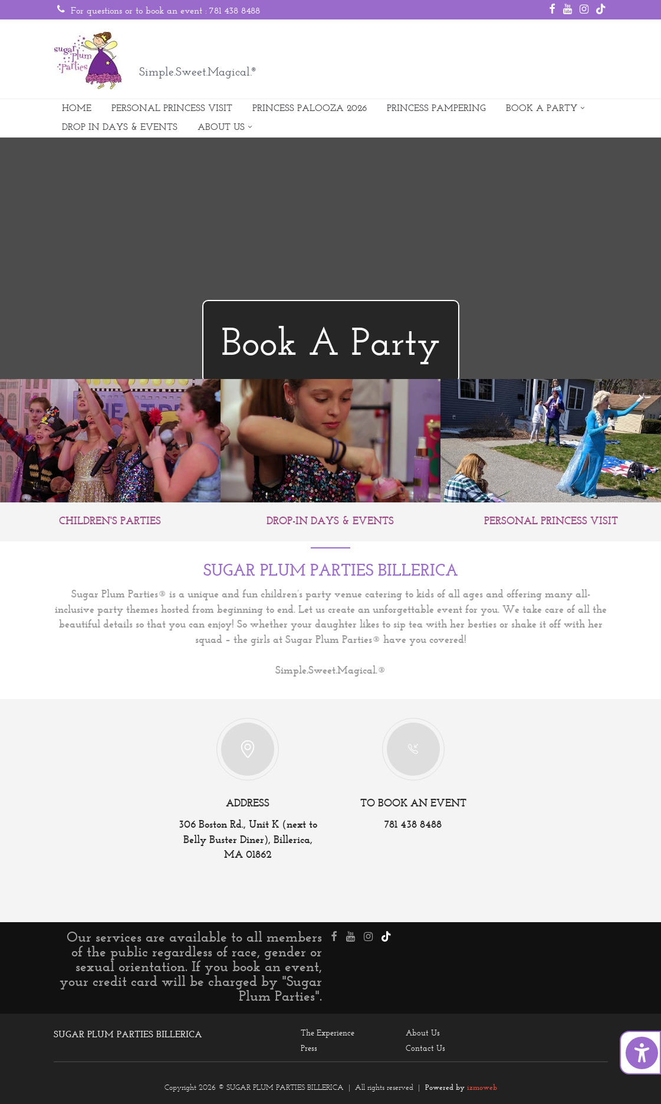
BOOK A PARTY (541, 107)
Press (309, 1048)
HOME (76, 107)
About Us (423, 1033)
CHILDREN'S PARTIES (110, 521)
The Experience (327, 1033)
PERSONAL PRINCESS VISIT (171, 107)
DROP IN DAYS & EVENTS (119, 126)
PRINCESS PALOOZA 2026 (309, 107)
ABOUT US (221, 126)
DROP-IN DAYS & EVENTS (330, 521)
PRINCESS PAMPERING (436, 107)
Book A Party (330, 341)
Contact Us (425, 1048)
